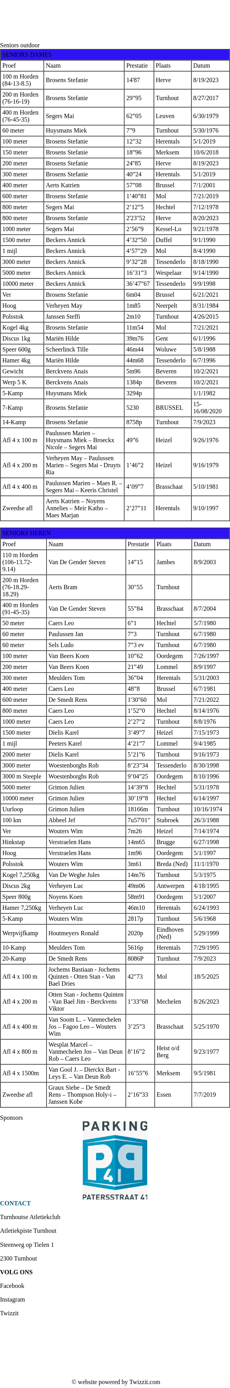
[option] (115, 1160)
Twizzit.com (144, 1382)
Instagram (12, 1299)
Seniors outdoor (20, 45)
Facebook (12, 1285)
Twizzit (9, 1313)
